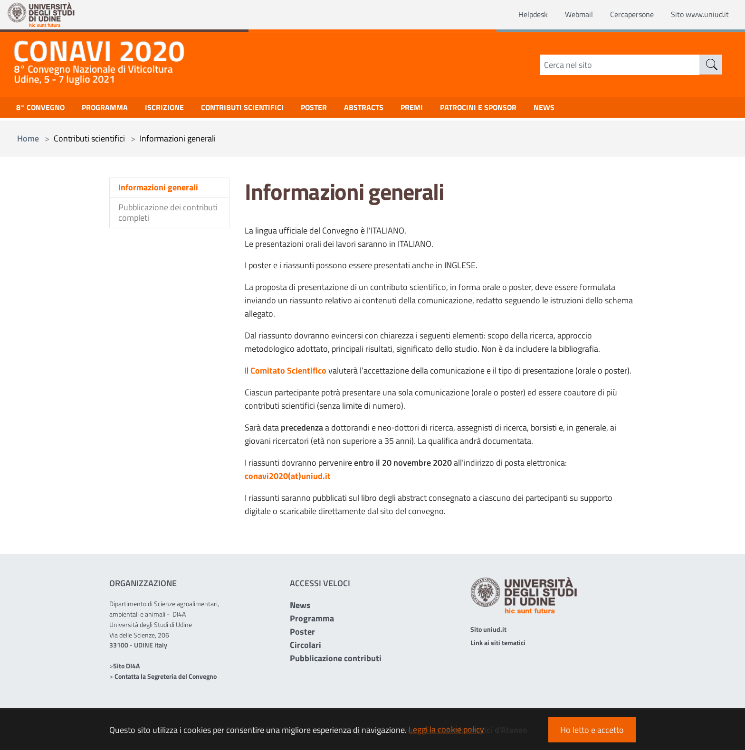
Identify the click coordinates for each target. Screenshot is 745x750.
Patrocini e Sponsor (516, 109)
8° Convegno (43, 109)
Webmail (565, 15)
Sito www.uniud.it (696, 15)
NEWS (588, 109)
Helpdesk (515, 15)
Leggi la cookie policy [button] (446, 729)
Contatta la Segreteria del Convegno (166, 676)
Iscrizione (177, 109)
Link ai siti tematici (497, 642)
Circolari (305, 644)
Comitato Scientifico (288, 370)
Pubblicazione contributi (336, 658)
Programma (113, 109)
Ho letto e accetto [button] (592, 729)
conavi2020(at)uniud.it (288, 475)
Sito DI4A (126, 666)
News (300, 605)
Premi (443, 109)
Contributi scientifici (261, 109)
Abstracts (392, 109)
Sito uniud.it (488, 629)
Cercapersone (622, 15)
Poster (338, 109)
